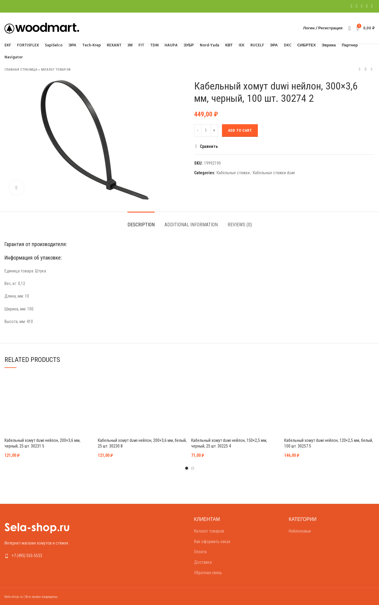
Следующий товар (371, 69)
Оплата (200, 551)
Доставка (203, 562)
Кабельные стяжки (233, 172)
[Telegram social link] (372, 6)
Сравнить (209, 146)
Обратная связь (208, 572)
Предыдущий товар (359, 69)
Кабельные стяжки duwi (274, 172)
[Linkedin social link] (366, 6)
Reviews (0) (240, 225)
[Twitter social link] (356, 6)
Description (141, 225)
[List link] (47, 555)
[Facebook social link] (351, 6)
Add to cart (240, 130)
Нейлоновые (300, 531)
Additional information (191, 225)
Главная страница (20, 70)
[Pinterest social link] (361, 6)
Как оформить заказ (212, 541)
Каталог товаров (56, 70)
